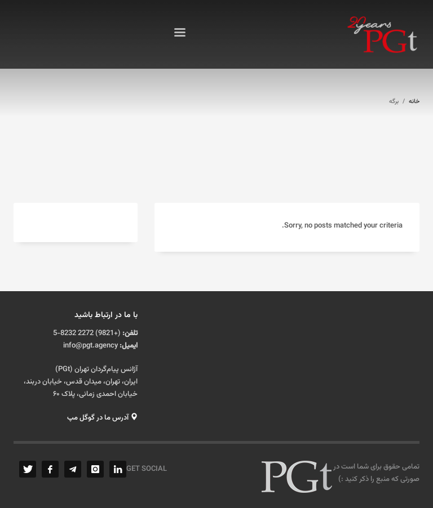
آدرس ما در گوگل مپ (102, 418)
